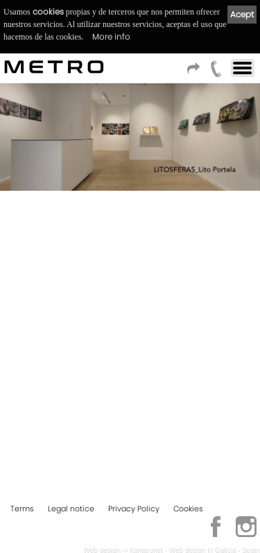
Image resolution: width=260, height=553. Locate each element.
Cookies (188, 508)
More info (111, 36)
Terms (22, 508)
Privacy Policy (133, 508)
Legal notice (71, 508)
